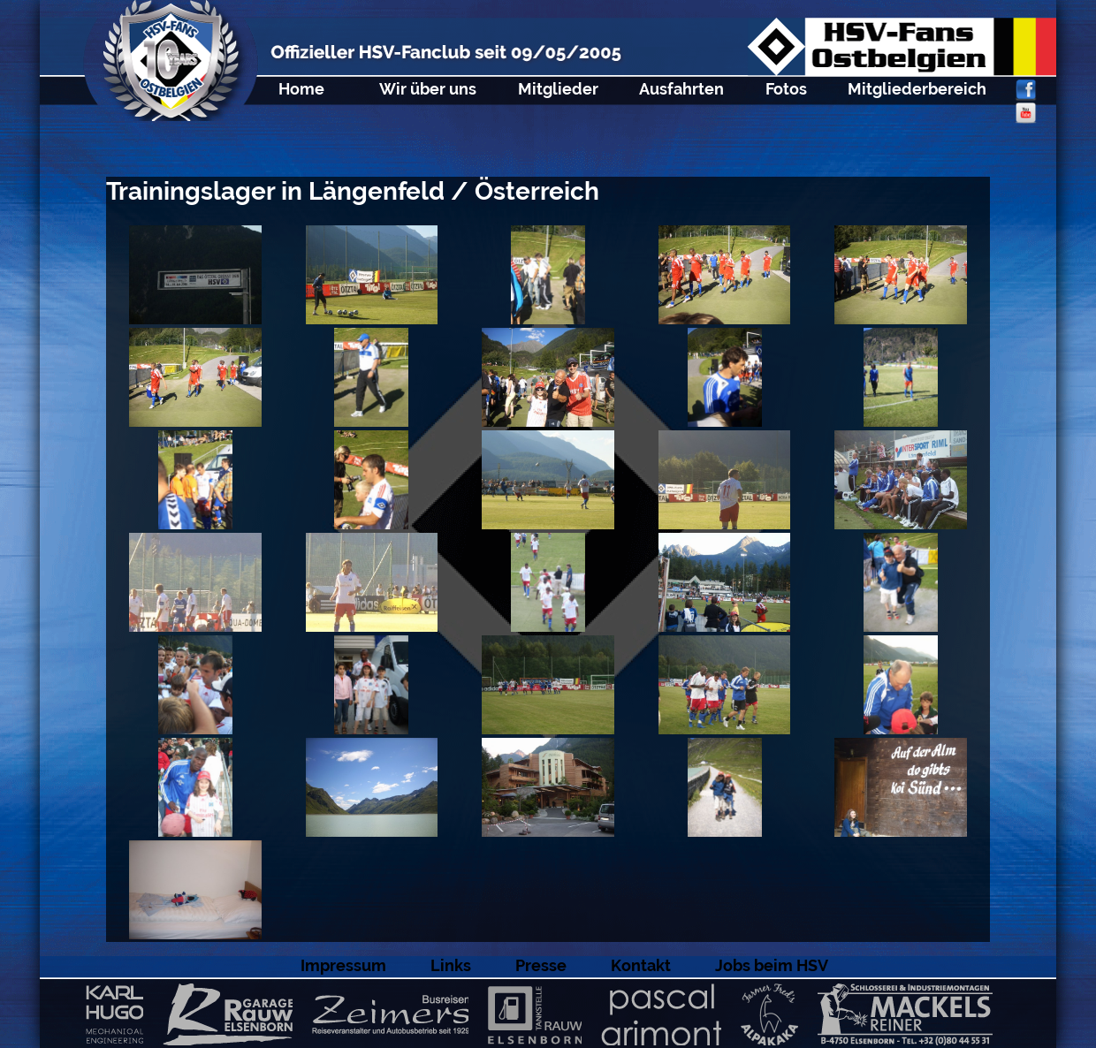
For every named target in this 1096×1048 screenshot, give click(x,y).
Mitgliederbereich (917, 89)
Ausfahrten (681, 89)
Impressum (343, 965)
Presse (541, 965)
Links (450, 965)
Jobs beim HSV (771, 965)
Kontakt (641, 965)
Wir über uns (427, 89)
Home (301, 89)
